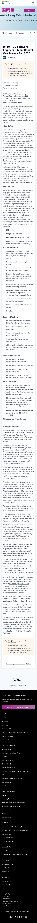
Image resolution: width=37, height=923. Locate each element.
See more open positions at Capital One (18, 664)
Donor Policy (6, 906)
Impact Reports (7, 834)
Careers (5, 740)
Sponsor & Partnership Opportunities (13, 803)
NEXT (3, 775)
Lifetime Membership (8, 768)
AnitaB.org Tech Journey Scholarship (14, 855)
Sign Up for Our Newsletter (18, 707)
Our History (5, 722)
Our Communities (7, 810)
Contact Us (6, 881)
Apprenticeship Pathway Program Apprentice (16, 771)
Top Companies (8, 841)
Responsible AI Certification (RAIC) (12, 778)
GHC (4, 786)
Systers (5, 813)
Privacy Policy (6, 894)
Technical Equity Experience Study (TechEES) (17, 830)
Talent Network (7, 760)
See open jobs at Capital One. (17, 68)
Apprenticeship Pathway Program (12, 753)
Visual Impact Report (8, 838)
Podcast (5, 872)
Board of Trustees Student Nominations (15, 732)
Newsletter (6, 885)
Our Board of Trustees (9, 729)
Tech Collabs (7, 782)
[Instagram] (4, 10)
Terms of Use (6, 896)
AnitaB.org (26, 911)
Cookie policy (22, 685)
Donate (4, 795)
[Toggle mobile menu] (33, 2)
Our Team (5, 725)
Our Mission (5, 718)
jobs (11, 33)
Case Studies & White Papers (12, 827)
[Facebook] (8, 10)
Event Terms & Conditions (10, 901)
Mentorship (6, 749)
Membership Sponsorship (11, 806)
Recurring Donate (7, 799)
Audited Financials (8, 736)
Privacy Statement (21, 419)
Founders (5, 757)
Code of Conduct (7, 903)
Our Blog (6, 868)
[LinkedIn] (12, 10)
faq (29, 10)
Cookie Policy (6, 899)
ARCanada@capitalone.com (19, 584)
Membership (7, 764)
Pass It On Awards (8, 851)
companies (20, 33)
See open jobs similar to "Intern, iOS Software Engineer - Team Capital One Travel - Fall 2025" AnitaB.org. (20, 73)
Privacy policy (13, 685)
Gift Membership (8, 817)
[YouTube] (18, 917)
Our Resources (8, 864)
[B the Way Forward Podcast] (25, 917)
